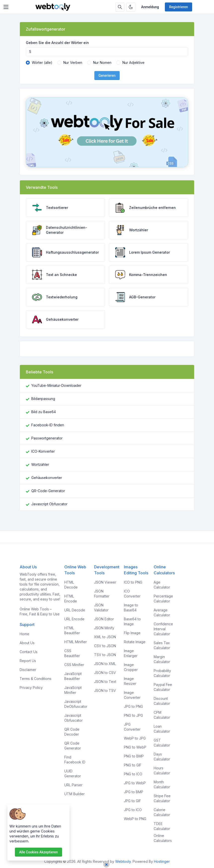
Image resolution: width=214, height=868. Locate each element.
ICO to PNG (133, 582)
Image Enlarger (131, 653)
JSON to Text (105, 681)
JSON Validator (101, 607)
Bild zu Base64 (43, 412)
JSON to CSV (105, 673)
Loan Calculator (162, 728)
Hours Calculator (162, 770)
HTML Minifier (75, 642)
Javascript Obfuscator (49, 504)
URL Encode (74, 619)
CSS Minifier (74, 665)
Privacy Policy (31, 687)
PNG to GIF (133, 765)
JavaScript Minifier (73, 690)
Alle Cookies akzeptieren (38, 852)
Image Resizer (130, 681)
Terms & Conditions (35, 678)
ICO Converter (132, 593)
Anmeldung (150, 7)
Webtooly (123, 861)
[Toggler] (6, 7)
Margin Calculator (162, 659)
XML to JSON (105, 637)
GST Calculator (162, 742)
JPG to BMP (133, 792)
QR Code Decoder (71, 731)
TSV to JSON (105, 655)
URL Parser (73, 785)
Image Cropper (131, 667)
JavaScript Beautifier (73, 676)
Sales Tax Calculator (162, 645)
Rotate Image (134, 642)
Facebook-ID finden (47, 425)
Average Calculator (162, 612)
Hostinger (162, 861)
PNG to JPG (133, 715)
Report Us (28, 661)
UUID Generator (72, 773)
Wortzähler (40, 464)
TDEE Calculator (162, 826)
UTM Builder (74, 794)
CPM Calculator (162, 714)
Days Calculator (162, 756)
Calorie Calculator (162, 812)
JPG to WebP (135, 783)
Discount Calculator (162, 701)
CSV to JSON (105, 646)
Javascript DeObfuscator (75, 704)
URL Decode (74, 610)
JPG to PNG (133, 706)
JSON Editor (104, 619)
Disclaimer (28, 670)
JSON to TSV (105, 690)
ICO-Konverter (43, 451)
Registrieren (178, 7)
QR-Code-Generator (48, 491)
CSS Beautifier (72, 653)
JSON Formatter (101, 593)
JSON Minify (104, 628)
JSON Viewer (105, 582)
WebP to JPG (135, 738)
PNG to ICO (133, 774)
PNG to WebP (135, 747)
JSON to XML (105, 664)
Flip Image (132, 633)
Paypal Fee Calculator (163, 687)
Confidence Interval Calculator (163, 629)
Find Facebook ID (74, 759)
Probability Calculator (162, 673)
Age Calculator (162, 584)
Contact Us (28, 652)
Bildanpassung (43, 398)
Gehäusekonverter (46, 477)
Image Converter (132, 695)
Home (24, 634)
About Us (27, 643)
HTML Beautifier (72, 630)
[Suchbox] (119, 6)
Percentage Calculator (163, 598)
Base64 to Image (132, 621)
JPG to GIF (132, 801)
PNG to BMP (134, 756)
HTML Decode (71, 584)
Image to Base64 (131, 607)
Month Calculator (162, 784)
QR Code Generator (72, 745)
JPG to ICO (133, 810)
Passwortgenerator (47, 438)
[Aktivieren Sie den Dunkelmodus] (130, 6)
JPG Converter (132, 726)
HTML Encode (70, 598)
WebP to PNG (135, 819)
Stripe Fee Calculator (162, 798)
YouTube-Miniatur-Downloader (56, 385)
